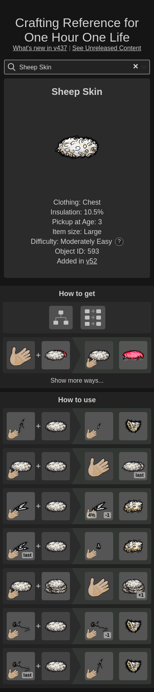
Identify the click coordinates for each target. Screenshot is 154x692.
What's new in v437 (40, 48)
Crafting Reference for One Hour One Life (77, 30)
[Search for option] (52, 67)
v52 (91, 261)
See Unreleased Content (106, 48)
